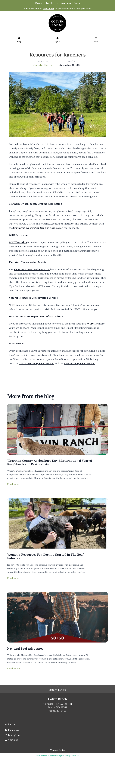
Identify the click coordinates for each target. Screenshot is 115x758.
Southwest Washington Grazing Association (38, 227)
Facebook (11, 729)
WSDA (90, 323)
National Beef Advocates (25, 648)
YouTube (11, 739)
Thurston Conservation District (32, 269)
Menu (96, 39)
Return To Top (57, 688)
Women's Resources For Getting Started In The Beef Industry (45, 556)
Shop (19, 39)
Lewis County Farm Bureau (79, 363)
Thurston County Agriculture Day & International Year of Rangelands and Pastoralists (49, 462)
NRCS (12, 304)
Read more (13, 484)
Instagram (12, 734)
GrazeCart (75, 755)
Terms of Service (57, 750)
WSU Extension (18, 242)
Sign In (58, 39)
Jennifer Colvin (43, 64)
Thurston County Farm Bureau (36, 363)
